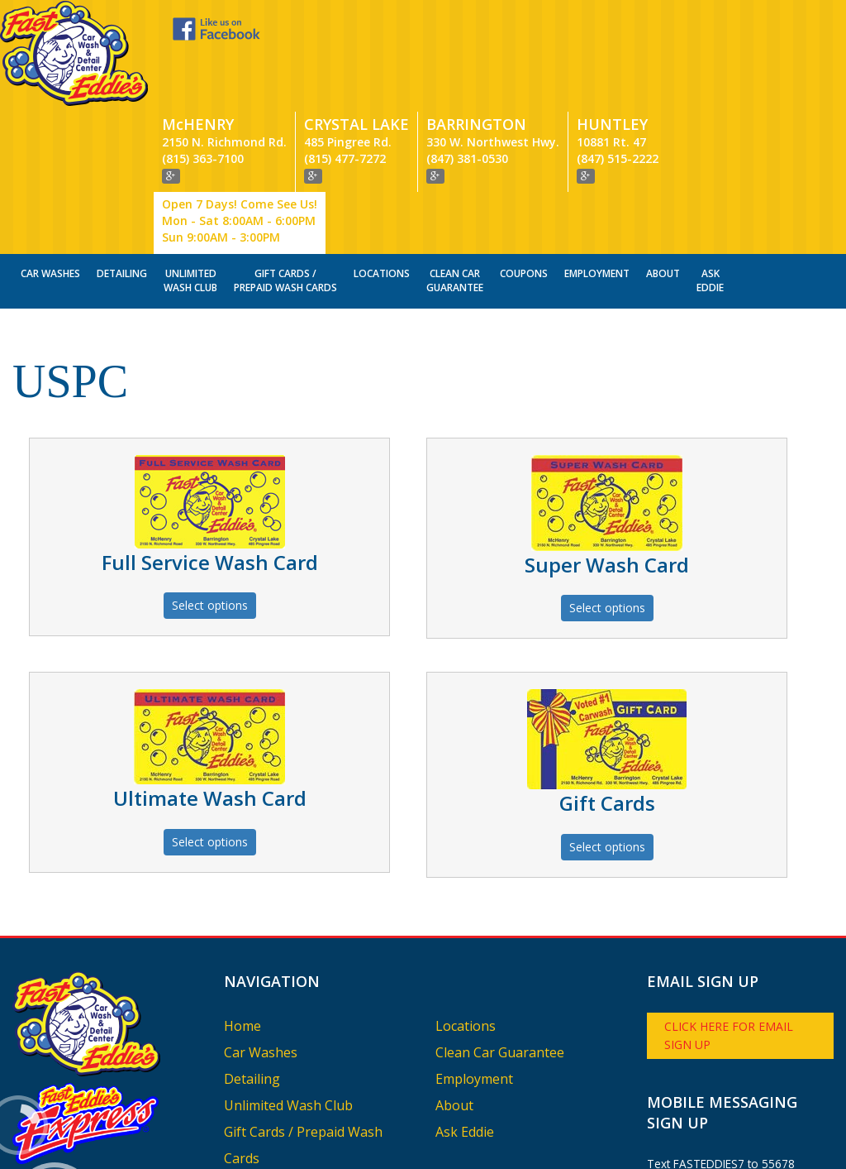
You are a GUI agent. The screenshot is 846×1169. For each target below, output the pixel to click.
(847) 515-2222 (617, 59)
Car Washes (50, 174)
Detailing (122, 174)
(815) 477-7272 (345, 59)
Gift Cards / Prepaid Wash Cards (285, 181)
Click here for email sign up (728, 936)
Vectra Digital (263, 1146)
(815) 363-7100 (203, 59)
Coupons (524, 174)
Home (242, 926)
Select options (210, 507)
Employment (597, 174)
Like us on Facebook (163, 28)
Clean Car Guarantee (454, 181)
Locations (382, 174)
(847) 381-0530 (467, 59)
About (663, 174)
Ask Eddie (710, 181)
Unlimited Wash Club (190, 181)
